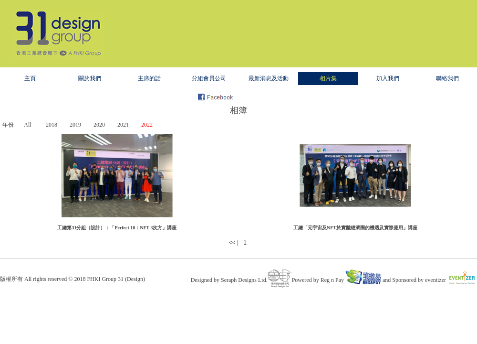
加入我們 (387, 78)
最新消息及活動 (269, 78)
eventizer (451, 280)
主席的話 (149, 78)
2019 (75, 124)
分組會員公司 (209, 78)
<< (232, 242)
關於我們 (89, 78)
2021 (123, 124)
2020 (99, 124)
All (27, 124)
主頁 (30, 78)
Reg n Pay (351, 280)
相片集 (328, 78)
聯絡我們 (447, 78)
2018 (51, 124)
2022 (147, 124)
